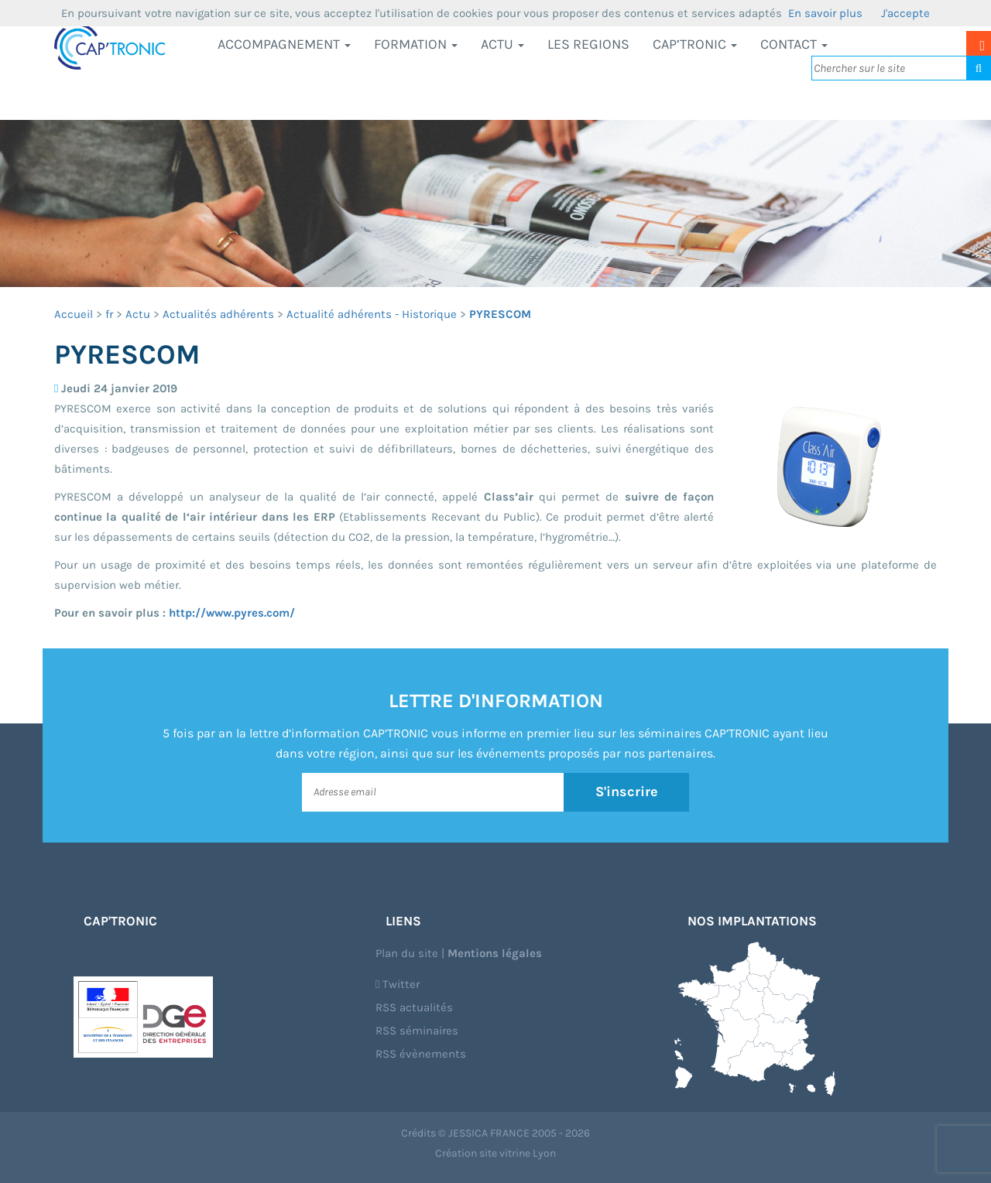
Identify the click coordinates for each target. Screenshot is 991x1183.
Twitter (397, 984)
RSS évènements (420, 1054)
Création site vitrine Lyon (495, 1153)
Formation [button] (416, 44)
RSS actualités (414, 1007)
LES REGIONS (588, 44)
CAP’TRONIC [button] (695, 44)
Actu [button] (502, 44)
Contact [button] (794, 44)
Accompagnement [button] (284, 44)
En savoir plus (825, 13)
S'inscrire (626, 791)
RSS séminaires (416, 1031)
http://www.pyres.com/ (232, 613)
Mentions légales (494, 953)
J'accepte (905, 13)
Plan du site (406, 953)
